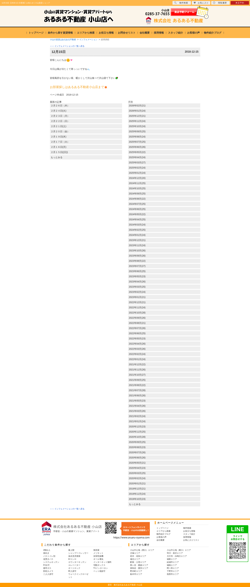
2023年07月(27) (137, 266)
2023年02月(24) (137, 292)
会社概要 (145, 32)
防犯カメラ (48, 571)
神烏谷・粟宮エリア (139, 568)
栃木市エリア (136, 574)
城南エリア (172, 565)
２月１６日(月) (58, 147)
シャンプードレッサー (78, 553)
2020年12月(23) (137, 426)
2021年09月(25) (137, 380)
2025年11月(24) (137, 121)
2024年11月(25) (137, 183)
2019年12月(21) (137, 488)
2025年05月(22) (137, 152)
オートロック (74, 568)
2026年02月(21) (137, 105)
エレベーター (74, 565)
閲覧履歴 (220, 3)
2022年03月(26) (137, 349)
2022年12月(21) (137, 302)
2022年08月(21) (137, 323)
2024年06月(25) (137, 209)
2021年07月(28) (137, 390)
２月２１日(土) (58, 126)
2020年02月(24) (137, 478)
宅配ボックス (99, 565)
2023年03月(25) (137, 286)
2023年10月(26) (137, 250)
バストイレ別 (49, 556)
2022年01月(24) (137, 359)
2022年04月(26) (137, 343)
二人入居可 (48, 574)
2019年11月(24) (137, 493)
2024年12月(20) (137, 178)
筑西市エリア (173, 574)
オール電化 (98, 559)
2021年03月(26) (137, 411)
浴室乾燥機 (98, 556)
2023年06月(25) (137, 271)
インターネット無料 (102, 562)
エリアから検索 (86, 32)
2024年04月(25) (137, 219)
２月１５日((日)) (59, 152)
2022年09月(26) (137, 317)
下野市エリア (173, 571)
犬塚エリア (135, 553)
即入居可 (72, 571)
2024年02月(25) (137, 229)
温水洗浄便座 (74, 556)
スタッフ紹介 (175, 32)
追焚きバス (48, 559)
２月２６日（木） (60, 105)
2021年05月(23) (137, 400)
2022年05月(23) (137, 338)
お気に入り (201, 3)
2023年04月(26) (137, 281)
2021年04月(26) (137, 405)
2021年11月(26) (137, 369)
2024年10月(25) (137, 188)
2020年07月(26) (137, 452)
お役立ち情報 (106, 32)
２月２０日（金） (60, 131)
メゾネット (98, 553)
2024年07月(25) (137, 204)
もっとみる (56, 157)
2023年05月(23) (137, 276)
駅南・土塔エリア (138, 562)
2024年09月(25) (137, 193)
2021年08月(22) (137, 385)
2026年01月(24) (137, 110)
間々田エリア (173, 568)
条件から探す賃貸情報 (60, 32)
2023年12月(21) (137, 240)
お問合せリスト (126, 32)
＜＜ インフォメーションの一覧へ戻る (67, 46)
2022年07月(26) (137, 328)
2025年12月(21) (137, 116)
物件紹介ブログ (212, 32)
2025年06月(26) (137, 147)
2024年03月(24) (137, 224)
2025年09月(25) (137, 131)
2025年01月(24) (137, 173)
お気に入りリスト (191, 540)
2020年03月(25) (137, 473)
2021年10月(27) (137, 374)
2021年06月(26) (137, 395)
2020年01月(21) (137, 483)
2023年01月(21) (137, 297)
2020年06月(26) (137, 457)
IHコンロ (72, 559)
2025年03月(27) (137, 162)
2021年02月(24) (137, 416)
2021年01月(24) (137, 421)
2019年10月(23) (137, 499)
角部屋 (96, 550)
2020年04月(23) (137, 468)
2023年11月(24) (137, 245)
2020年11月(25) (137, 431)
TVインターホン (100, 568)
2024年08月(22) (137, 198)
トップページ (36, 32)
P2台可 (46, 565)
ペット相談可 (99, 571)
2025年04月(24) (137, 157)
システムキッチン (51, 562)
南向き (46, 553)
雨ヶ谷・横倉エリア (139, 565)
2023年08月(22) (137, 261)
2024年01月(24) (137, 235)
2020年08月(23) (137, 447)
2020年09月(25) (137, 442)
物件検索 (181, 3)
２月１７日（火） (60, 141)
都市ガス (47, 568)
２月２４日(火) (58, 110)
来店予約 (239, 3)
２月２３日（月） (60, 116)
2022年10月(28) (137, 312)
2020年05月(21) (137, 462)
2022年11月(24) (137, 307)
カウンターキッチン (77, 562)
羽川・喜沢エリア (175, 553)
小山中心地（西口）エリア (142, 550)
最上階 (71, 550)
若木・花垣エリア (138, 556)
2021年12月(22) (137, 364)
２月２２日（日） (60, 121)
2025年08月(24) (137, 136)
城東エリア (172, 559)
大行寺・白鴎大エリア (177, 556)
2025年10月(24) (137, 126)
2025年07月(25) (137, 141)
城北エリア (135, 559)
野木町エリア (136, 571)
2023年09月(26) (137, 255)
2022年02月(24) (137, 354)
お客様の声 (193, 32)
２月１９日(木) (58, 136)
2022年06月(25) (137, 333)
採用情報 (159, 32)
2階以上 (46, 550)
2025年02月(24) (137, 167)
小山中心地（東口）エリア (179, 550)
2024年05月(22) (137, 214)
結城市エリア (173, 562)
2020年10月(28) (137, 437)
